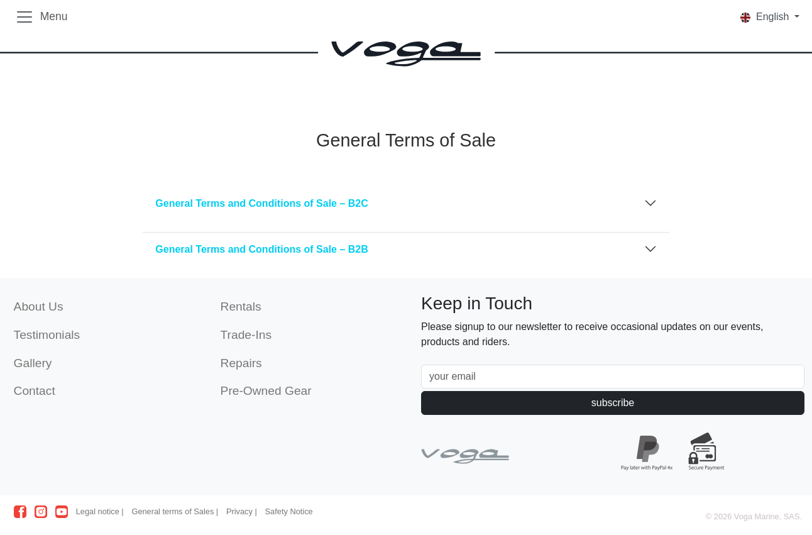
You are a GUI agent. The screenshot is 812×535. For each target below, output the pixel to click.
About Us (38, 306)
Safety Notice (289, 511)
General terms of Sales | (174, 511)
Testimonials (47, 334)
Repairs (241, 363)
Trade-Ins (246, 334)
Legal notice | (100, 511)
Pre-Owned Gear (266, 390)
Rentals (241, 306)
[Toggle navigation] (41, 17)
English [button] (766, 17)
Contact (34, 390)
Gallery (33, 363)
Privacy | (241, 511)
